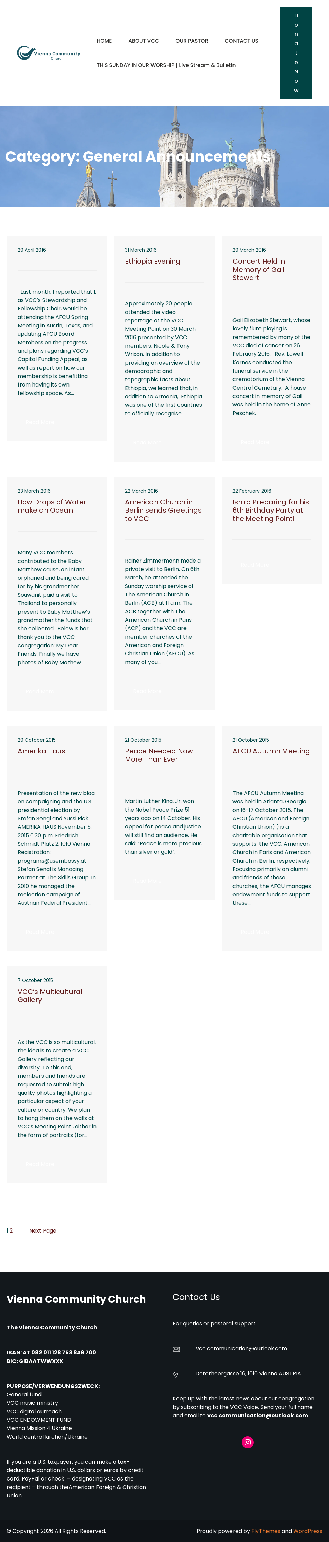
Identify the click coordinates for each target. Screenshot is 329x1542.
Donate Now (296, 52)
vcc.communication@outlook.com (257, 1415)
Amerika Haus (41, 751)
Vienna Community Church (76, 1299)
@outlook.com (268, 1348)
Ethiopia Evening (153, 261)
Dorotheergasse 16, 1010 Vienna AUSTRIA (248, 1373)
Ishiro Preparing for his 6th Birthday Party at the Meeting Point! (270, 510)
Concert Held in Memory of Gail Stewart (258, 269)
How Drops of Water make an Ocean (52, 506)
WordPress (307, 1531)
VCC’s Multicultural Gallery (50, 996)
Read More (44, 424)
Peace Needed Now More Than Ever (159, 755)
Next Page (42, 1231)
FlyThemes (265, 1531)
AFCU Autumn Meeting (271, 751)
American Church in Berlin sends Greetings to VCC (163, 510)
